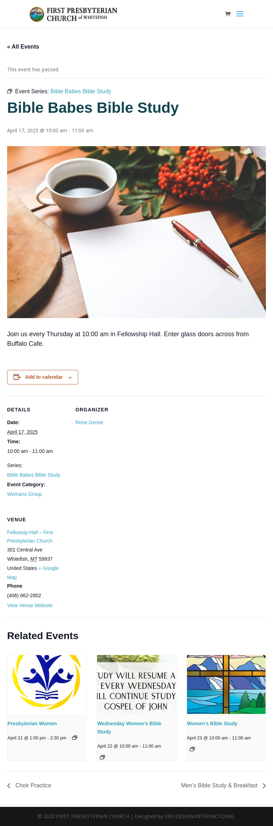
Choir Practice (32, 785)
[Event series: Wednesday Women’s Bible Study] (102, 757)
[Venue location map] (112, 554)
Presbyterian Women (32, 723)
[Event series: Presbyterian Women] (74, 738)
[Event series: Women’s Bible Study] (192, 749)
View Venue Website (30, 605)
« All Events (23, 47)
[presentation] (46, 684)
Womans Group (24, 494)
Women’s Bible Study (212, 723)
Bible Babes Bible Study (33, 475)
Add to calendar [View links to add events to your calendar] (44, 377)
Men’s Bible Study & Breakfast (220, 785)
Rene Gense (89, 422)
